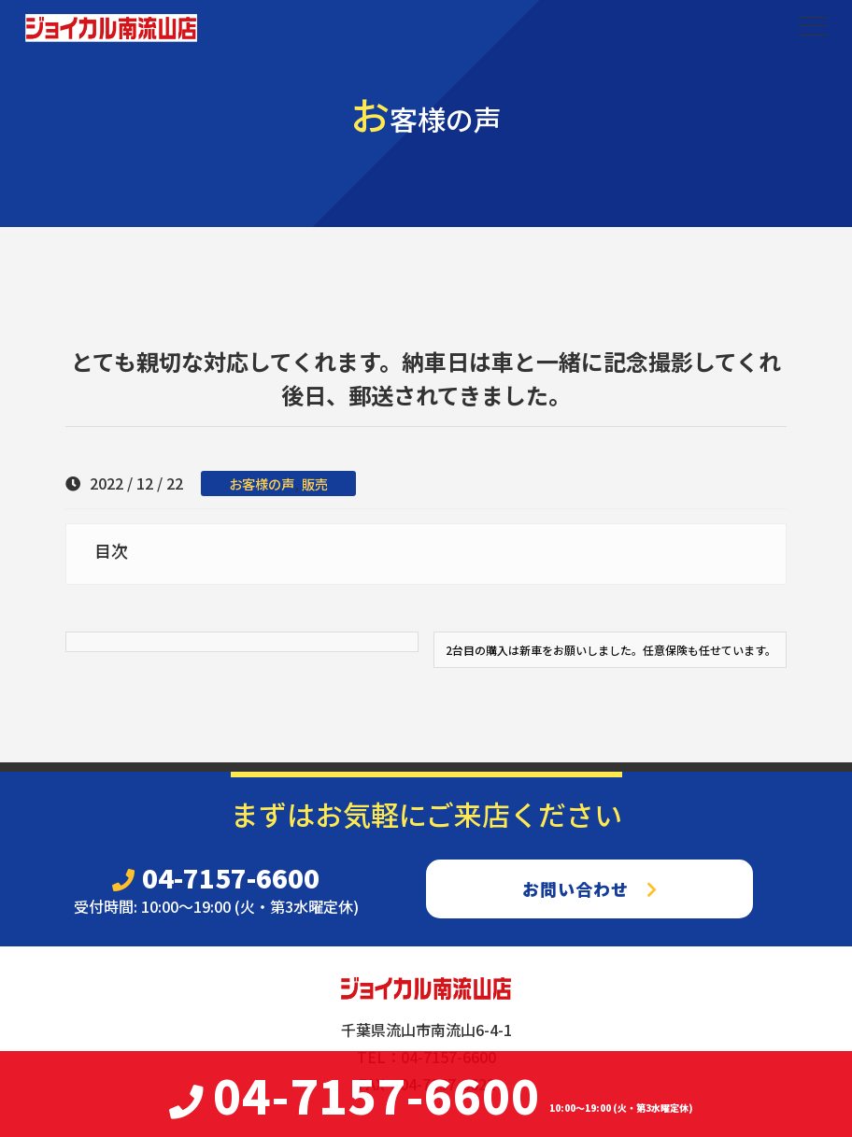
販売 (315, 483)
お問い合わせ (590, 888)
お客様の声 (261, 483)
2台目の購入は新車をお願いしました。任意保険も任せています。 (611, 650)
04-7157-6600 (216, 877)
